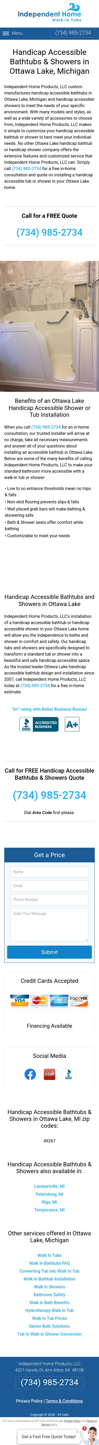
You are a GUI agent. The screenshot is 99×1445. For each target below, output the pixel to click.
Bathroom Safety (49, 1294)
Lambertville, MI (49, 1186)
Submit (49, 952)
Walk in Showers (49, 1286)
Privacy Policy (29, 1401)
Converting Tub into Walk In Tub (49, 1271)
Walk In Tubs (49, 1255)
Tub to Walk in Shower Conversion (49, 1334)
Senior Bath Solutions (49, 1326)
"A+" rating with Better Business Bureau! (49, 709)
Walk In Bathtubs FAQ (49, 1263)
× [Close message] (77, 1432)
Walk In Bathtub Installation (49, 1279)
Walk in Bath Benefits (50, 1302)
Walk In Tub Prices (49, 1318)
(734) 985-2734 (73, 33)
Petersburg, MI (49, 1194)
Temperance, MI (49, 1209)
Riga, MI (49, 1202)
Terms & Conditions (64, 1401)
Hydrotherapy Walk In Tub (49, 1310)
